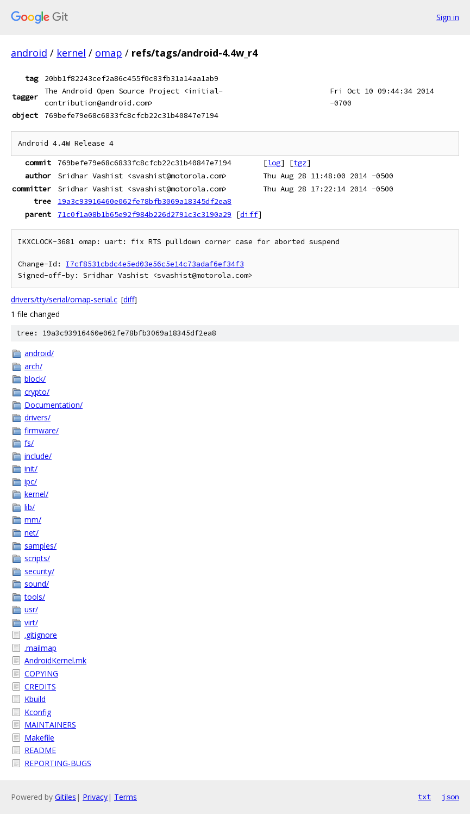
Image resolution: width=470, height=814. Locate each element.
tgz (299, 162)
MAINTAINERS (50, 724)
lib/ (29, 507)
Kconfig (37, 712)
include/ (38, 456)
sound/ (36, 584)
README (40, 750)
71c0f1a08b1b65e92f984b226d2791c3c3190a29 (144, 214)
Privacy (95, 797)
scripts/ (37, 558)
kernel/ (36, 494)
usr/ (31, 609)
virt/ (31, 622)
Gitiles (65, 797)
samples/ (40, 545)
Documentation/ (53, 405)
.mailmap (40, 648)
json (450, 796)
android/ (39, 353)
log (273, 162)
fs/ (29, 443)
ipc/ (30, 481)
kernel (71, 52)
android (29, 52)
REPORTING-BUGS (57, 763)
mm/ (32, 519)
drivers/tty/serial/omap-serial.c (64, 299)
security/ (39, 571)
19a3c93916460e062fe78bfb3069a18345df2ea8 (144, 201)
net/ (31, 532)
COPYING (41, 673)
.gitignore (40, 635)
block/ (35, 379)
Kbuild (35, 699)
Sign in (447, 17)
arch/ (33, 366)
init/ (30, 468)
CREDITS (40, 686)
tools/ (34, 597)
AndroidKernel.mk (55, 660)
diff (249, 214)
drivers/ (37, 417)
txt (424, 796)
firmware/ (41, 430)
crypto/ (36, 392)
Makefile (39, 737)
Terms (125, 797)
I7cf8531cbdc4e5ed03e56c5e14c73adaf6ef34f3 (155, 264)
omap (108, 52)
